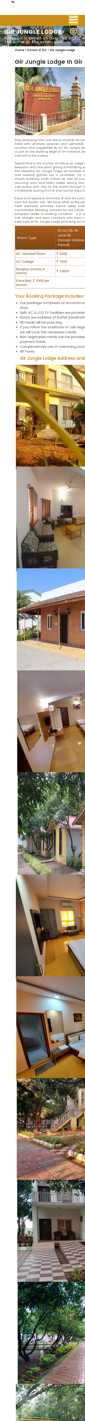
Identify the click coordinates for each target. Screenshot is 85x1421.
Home (19, 50)
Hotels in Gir (37, 50)
